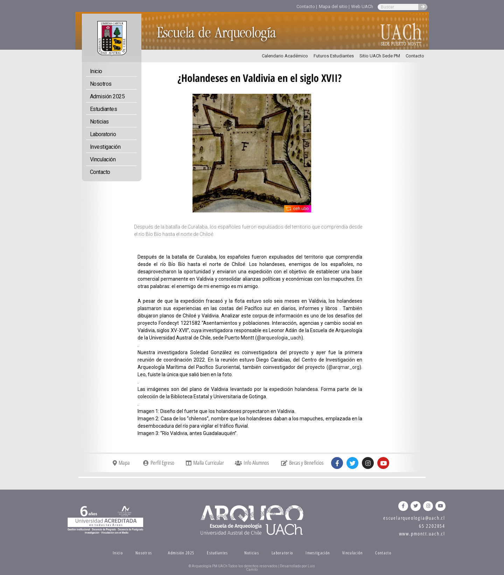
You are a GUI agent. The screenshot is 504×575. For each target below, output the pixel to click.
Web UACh (362, 6)
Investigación (105, 146)
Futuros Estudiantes (334, 55)
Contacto (415, 55)
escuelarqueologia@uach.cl (414, 518)
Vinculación (103, 159)
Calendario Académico (285, 55)
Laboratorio (103, 134)
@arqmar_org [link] (343, 367)
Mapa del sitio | (334, 6)
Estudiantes (103, 109)
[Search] (422, 7)
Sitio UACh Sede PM (379, 55)
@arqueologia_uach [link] (279, 338)
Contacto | (306, 6)
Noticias (99, 121)
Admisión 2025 (107, 96)
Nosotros (101, 83)
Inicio (96, 71)
